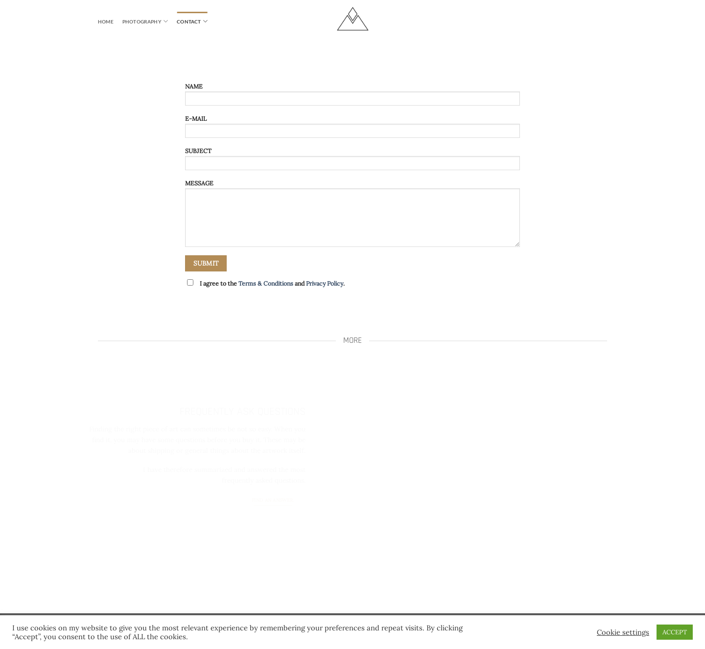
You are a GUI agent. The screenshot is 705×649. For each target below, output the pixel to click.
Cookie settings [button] (623, 632)
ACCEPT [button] (674, 632)
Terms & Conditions (265, 283)
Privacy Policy (324, 283)
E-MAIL (352, 129)
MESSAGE (352, 215)
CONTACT (192, 21)
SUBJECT (352, 161)
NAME (352, 97)
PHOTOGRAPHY (145, 21)
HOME (106, 21)
